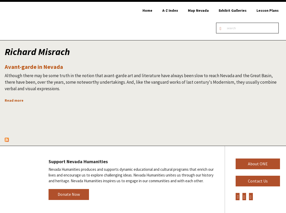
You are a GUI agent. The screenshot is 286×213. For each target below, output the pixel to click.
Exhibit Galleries (233, 10)
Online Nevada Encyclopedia (31, 21)
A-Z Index (170, 10)
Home (147, 10)
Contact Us (258, 181)
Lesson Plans (268, 10)
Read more (14, 100)
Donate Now (69, 194)
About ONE (258, 163)
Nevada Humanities (20, 179)
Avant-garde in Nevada (34, 66)
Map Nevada (198, 10)
